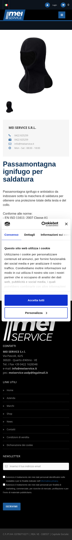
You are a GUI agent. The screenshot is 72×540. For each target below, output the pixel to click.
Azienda (9, 398)
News (8, 421)
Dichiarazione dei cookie (18, 445)
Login (54, 5)
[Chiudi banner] (66, 224)
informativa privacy (49, 481)
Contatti (9, 429)
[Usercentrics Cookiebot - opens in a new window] (43, 224)
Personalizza (36, 312)
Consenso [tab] (11, 234)
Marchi (8, 406)
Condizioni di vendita (16, 437)
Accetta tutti (36, 300)
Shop (7, 413)
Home (8, 390)
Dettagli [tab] (29, 234)
